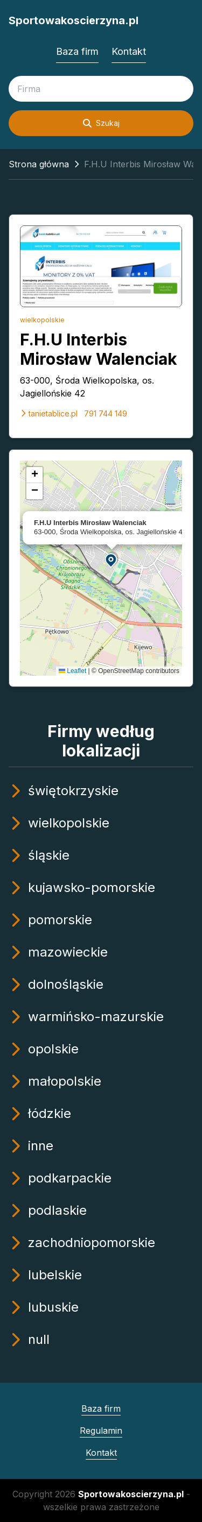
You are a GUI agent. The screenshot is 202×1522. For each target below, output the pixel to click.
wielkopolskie (42, 320)
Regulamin (101, 1430)
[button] (112, 559)
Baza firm (77, 51)
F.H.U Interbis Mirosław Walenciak (98, 349)
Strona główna (39, 164)
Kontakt (129, 51)
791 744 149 (105, 413)
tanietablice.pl (49, 413)
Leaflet (72, 671)
